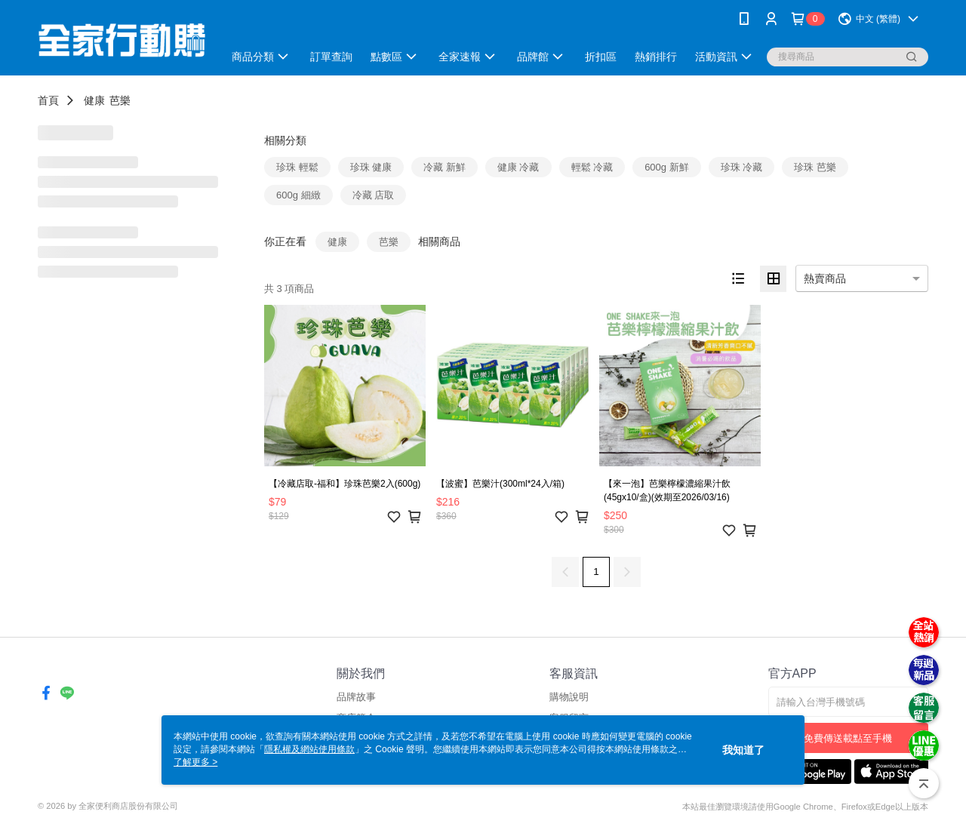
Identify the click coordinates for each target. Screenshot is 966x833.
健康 (94, 100)
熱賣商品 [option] (825, 278)
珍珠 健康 (371, 167)
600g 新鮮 (667, 167)
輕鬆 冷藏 (592, 167)
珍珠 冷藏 (742, 167)
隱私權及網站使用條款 (309, 749)
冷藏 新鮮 (444, 167)
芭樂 (120, 100)
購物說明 (569, 696)
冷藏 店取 (373, 195)
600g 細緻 (298, 195)
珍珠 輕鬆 (297, 167)
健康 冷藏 (518, 167)
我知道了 (743, 750)
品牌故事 (356, 696)
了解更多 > (195, 762)
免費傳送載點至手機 (848, 738)
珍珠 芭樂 (815, 167)
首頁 (48, 100)
